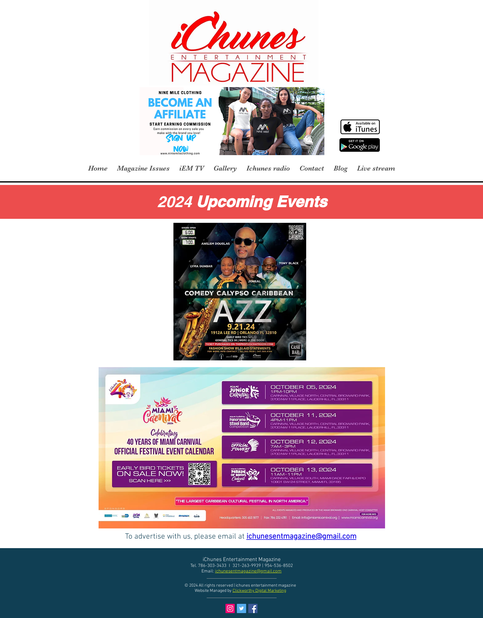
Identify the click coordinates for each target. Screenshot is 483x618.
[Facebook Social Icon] (253, 608)
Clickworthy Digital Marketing (259, 590)
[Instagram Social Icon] (230, 608)
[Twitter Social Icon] (241, 608)
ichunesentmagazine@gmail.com (248, 571)
